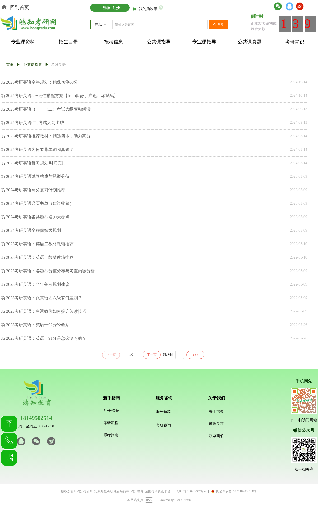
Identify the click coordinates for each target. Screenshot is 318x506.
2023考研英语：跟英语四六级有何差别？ (44, 298)
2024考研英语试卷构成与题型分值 (37, 176)
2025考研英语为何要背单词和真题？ (40, 149)
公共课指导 (33, 65)
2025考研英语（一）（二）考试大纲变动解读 (48, 109)
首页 (9, 65)
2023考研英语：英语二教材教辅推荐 (40, 244)
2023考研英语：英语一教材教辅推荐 (40, 257)
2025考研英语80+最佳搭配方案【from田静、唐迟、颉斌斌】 (62, 95)
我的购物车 (148, 9)
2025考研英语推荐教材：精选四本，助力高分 (48, 136)
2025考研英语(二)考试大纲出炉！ (37, 122)
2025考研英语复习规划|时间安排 (36, 163)
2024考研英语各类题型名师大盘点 (37, 217)
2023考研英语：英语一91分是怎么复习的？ (46, 338)
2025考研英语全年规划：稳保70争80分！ (44, 82)
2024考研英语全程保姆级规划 (33, 230)
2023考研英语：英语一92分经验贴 (37, 325)
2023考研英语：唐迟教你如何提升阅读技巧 (46, 311)
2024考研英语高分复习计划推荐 (35, 190)
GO (195, 355)
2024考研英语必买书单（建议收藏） (40, 203)
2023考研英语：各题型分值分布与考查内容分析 (50, 271)
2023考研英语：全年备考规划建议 (37, 284)
